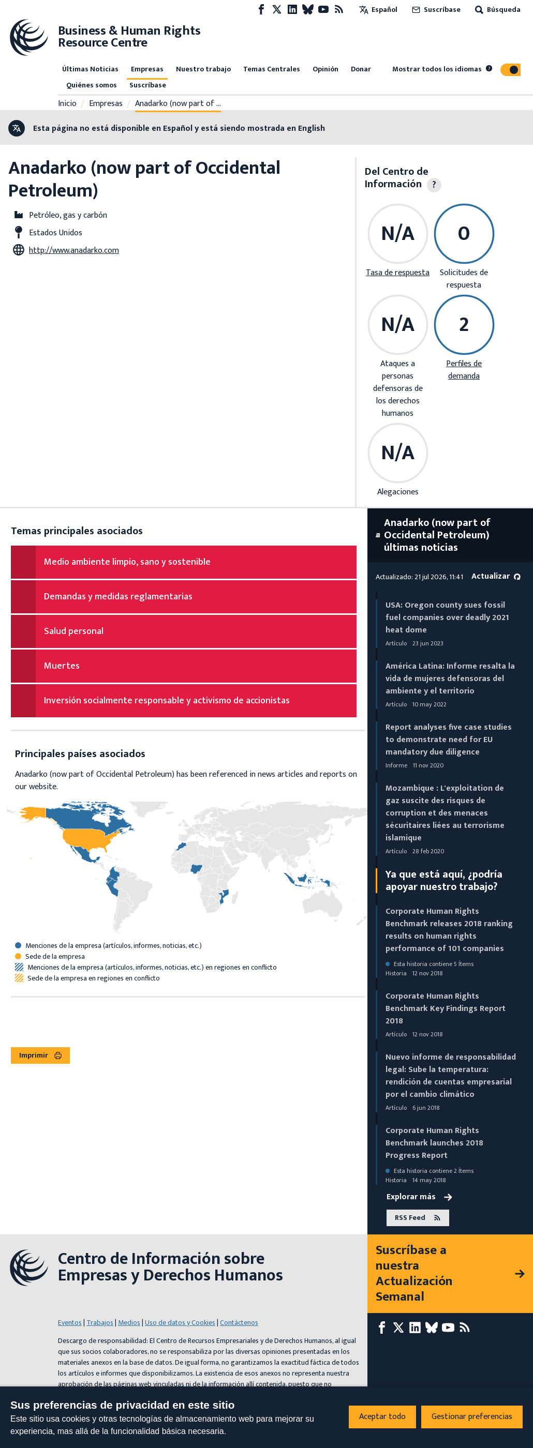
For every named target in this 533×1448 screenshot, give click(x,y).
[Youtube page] (323, 9)
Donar (361, 69)
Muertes (62, 666)
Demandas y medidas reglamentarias (118, 597)
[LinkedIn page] (292, 9)
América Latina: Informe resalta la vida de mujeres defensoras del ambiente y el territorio (450, 678)
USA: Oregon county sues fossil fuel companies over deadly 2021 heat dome (447, 617)
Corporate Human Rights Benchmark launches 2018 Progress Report (434, 1143)
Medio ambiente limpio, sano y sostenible (127, 562)
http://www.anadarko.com (74, 251)
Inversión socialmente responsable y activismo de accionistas (167, 700)
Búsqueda (497, 9)
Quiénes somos (91, 85)
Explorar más (419, 1197)
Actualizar (496, 576)
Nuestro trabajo (203, 69)
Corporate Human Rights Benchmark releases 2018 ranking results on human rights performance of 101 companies (449, 930)
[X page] (277, 9)
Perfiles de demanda (464, 370)
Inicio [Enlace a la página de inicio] (67, 104)
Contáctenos (239, 1323)
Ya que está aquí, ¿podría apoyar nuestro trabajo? (444, 881)
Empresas (147, 69)
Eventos (70, 1323)
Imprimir (40, 1055)
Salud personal (73, 631)
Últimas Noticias (90, 69)
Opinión (325, 69)
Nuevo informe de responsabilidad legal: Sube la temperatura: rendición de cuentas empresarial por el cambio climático (451, 1076)
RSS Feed (418, 1218)
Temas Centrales (271, 69)
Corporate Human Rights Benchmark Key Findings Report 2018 (446, 1008)
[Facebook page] (261, 9)
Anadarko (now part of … (178, 104)
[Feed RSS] (339, 9)
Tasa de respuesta (398, 273)
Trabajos (99, 1323)
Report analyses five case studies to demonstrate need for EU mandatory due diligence (449, 739)
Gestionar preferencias (472, 1417)
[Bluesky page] (308, 9)
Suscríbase (435, 9)
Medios (129, 1323)
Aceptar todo (382, 1417)
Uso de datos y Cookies (180, 1323)
